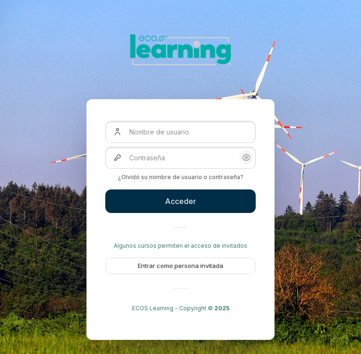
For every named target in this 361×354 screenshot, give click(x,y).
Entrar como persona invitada (180, 265)
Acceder (180, 201)
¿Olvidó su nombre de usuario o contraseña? (180, 177)
